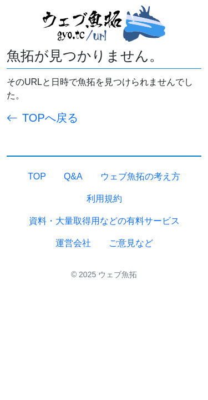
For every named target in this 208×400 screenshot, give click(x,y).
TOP (37, 176)
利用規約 (104, 198)
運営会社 (73, 243)
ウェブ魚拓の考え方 (140, 176)
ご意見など (131, 243)
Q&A (73, 176)
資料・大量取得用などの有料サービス (104, 221)
